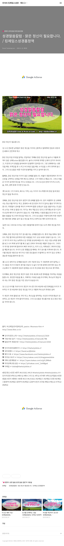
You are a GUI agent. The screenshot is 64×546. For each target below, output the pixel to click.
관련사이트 (5, 533)
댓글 (3, 523)
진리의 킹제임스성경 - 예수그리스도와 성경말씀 (15, 3)
